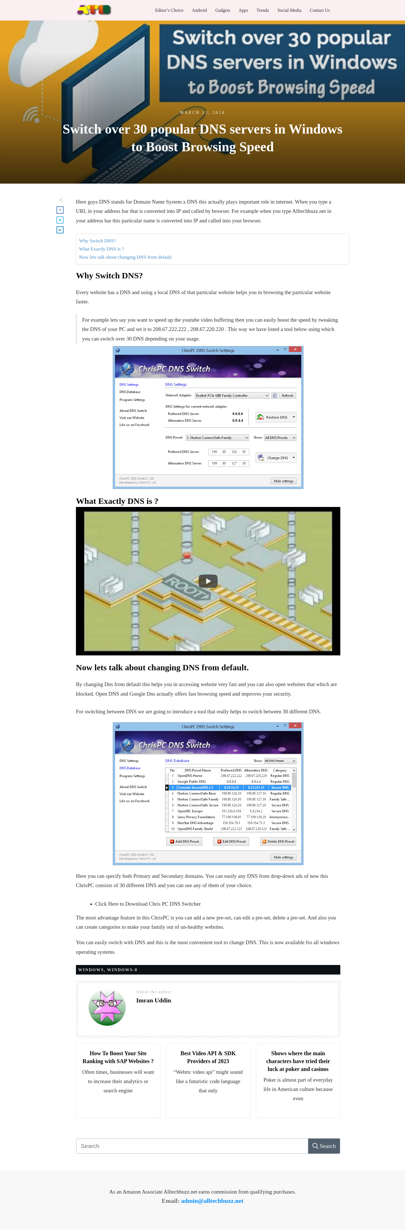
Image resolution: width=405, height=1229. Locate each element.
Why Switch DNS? (97, 240)
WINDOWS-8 (122, 970)
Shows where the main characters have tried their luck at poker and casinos (298, 1061)
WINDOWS (91, 970)
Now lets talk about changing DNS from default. (126, 257)
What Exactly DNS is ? (101, 249)
